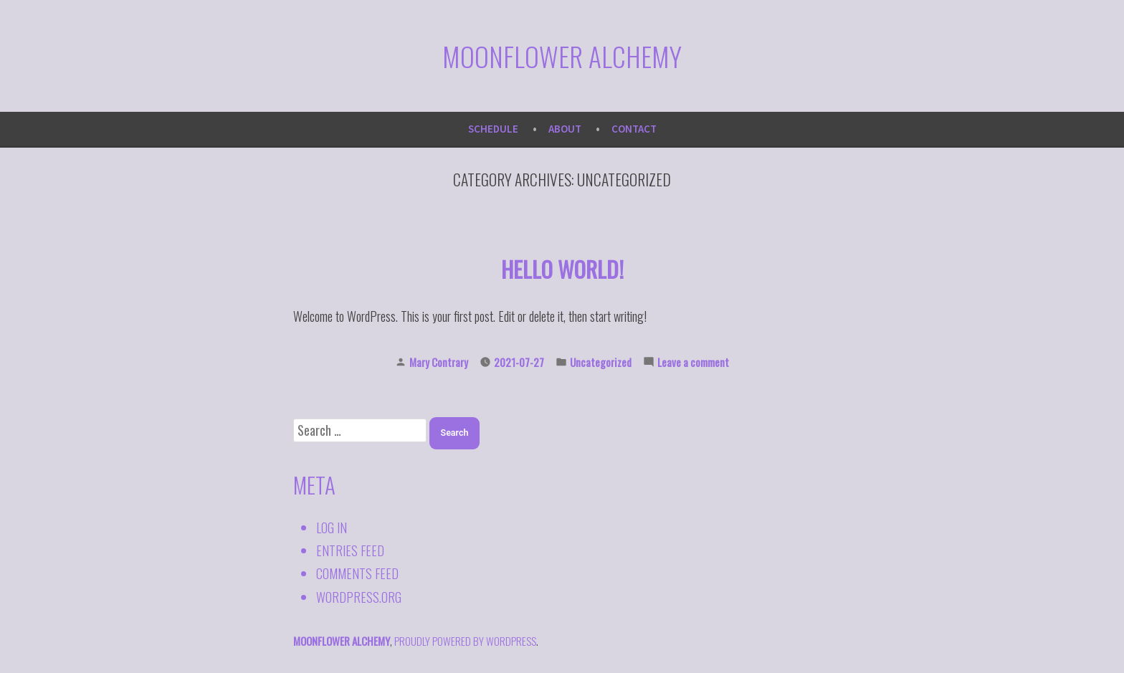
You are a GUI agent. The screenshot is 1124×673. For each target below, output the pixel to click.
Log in (331, 527)
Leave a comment (693, 362)
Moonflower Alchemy (562, 56)
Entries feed (350, 550)
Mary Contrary (438, 362)
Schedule (493, 128)
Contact (634, 128)
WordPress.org (358, 597)
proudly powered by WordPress (465, 641)
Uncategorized (601, 362)
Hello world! (562, 268)
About (564, 128)
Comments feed (357, 573)
